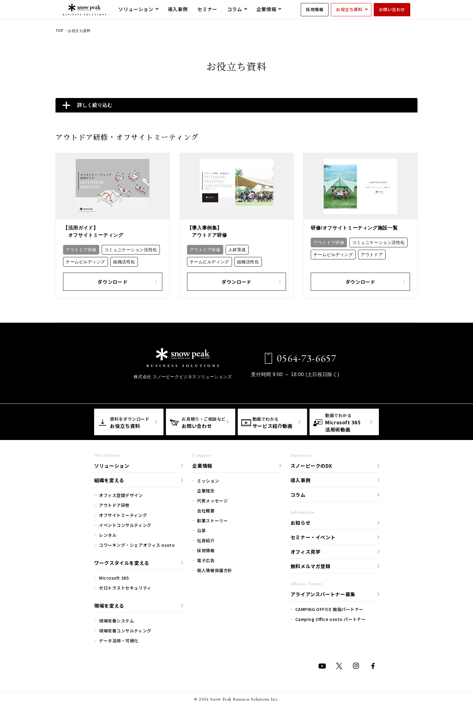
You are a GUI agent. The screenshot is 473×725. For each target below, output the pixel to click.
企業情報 (202, 464)
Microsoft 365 (114, 577)
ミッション (208, 480)
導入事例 (300, 479)
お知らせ (300, 521)
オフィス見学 (305, 550)
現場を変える (109, 604)
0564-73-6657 (301, 357)
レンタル (107, 534)
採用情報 (314, 9)
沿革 (201, 530)
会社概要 (205, 510)
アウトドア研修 (81, 249)
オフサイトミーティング (123, 514)
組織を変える (109, 479)
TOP (60, 31)
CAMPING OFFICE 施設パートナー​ (329, 608)
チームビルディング (85, 261)
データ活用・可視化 (118, 640)
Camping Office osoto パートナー (330, 618)
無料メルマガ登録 (310, 564)
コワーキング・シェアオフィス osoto (137, 544)
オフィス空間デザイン (121, 494)
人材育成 (237, 249)
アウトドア (372, 254)
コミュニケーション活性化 (130, 249)
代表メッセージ (212, 500)
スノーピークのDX (311, 464)
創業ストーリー (212, 520)
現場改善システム (116, 620)
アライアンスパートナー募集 (322, 593)
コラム (298, 493)
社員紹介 (205, 540)
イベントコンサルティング (125, 524)
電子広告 (205, 559)
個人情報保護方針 (214, 569)
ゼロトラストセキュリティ (125, 587)
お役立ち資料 (349, 9)
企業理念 (205, 490)
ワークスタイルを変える (121, 561)
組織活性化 (124, 261)
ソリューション (111, 464)
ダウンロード (127, 281)
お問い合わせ (392, 9)
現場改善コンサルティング (125, 630)
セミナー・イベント (313, 536)
